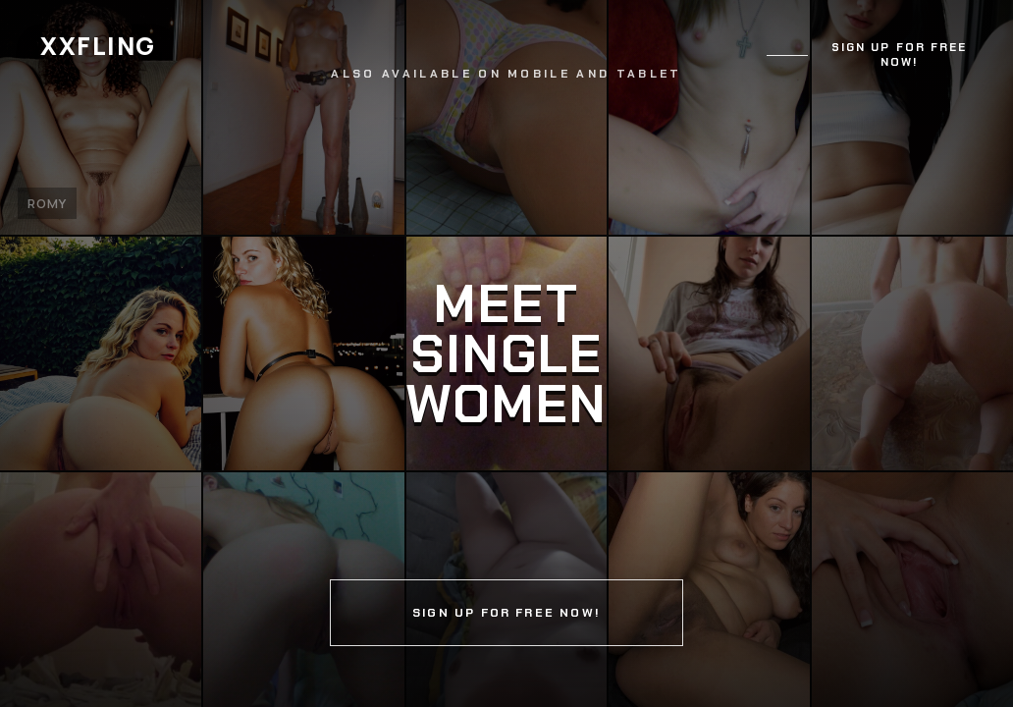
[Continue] (506, 353)
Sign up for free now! (899, 55)
